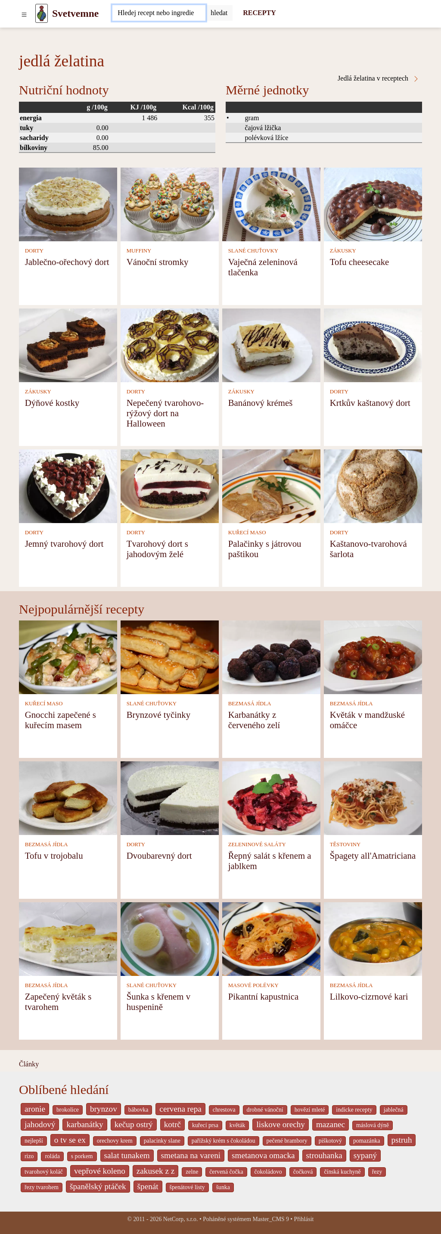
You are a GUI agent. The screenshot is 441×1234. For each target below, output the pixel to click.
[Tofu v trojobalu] (68, 797)
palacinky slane (162, 1140)
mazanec (330, 1124)
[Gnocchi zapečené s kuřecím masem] (68, 656)
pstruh (401, 1139)
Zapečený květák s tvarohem (58, 1001)
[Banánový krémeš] (271, 344)
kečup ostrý (134, 1124)
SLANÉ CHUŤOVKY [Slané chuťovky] (253, 251)
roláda (52, 1156)
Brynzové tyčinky (158, 715)
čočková (303, 1172)
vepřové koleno (99, 1170)
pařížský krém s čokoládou (223, 1140)
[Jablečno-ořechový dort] (68, 203)
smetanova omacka (263, 1155)
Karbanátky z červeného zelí (254, 720)
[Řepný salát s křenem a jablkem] (271, 797)
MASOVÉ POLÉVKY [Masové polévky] (253, 985)
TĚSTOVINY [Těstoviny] (345, 844)
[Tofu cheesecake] (373, 203)
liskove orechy (280, 1124)
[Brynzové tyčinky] (170, 656)
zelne (192, 1172)
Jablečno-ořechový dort (67, 262)
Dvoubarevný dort (159, 855)
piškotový (330, 1140)
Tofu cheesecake (359, 262)
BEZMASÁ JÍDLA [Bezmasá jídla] (249, 704)
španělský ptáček (98, 1186)
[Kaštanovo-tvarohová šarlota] (373, 485)
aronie (35, 1108)
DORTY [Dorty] (34, 251)
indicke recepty (354, 1109)
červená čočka (226, 1172)
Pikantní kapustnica (263, 996)
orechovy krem (115, 1140)
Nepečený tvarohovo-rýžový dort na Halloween (165, 413)
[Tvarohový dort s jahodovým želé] (170, 485)
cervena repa (180, 1108)
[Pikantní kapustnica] (271, 938)
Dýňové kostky (52, 403)
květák (237, 1125)
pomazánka (366, 1140)
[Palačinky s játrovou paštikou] (271, 485)
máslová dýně (372, 1125)
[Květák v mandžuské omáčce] (373, 656)
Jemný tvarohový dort (64, 543)
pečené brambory (287, 1140)
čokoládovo (268, 1172)
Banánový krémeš (260, 403)
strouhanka (324, 1155)
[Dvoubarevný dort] (170, 797)
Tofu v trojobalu (54, 855)
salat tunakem (127, 1155)
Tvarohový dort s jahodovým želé (157, 549)
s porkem (82, 1156)
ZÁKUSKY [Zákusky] (343, 251)
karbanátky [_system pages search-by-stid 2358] (84, 1124)
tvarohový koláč (44, 1172)
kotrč (172, 1124)
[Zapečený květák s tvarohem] (68, 938)
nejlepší (34, 1140)
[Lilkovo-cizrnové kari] (373, 938)
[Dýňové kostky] (68, 344)
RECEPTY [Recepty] (259, 12)
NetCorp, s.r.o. (180, 1219)
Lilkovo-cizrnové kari (369, 996)
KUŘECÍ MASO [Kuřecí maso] (247, 533)
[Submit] (219, 13)
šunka (223, 1187)
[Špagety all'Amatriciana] (373, 797)
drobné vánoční (265, 1109)
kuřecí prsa (205, 1125)
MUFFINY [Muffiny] (139, 251)
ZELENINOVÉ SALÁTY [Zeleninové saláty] (257, 844)
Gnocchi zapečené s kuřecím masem (60, 720)
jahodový (40, 1124)
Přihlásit (304, 1219)
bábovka (138, 1109)
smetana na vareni (191, 1155)
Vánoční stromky (158, 262)
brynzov (103, 1108)
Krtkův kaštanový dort (370, 403)
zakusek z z (155, 1170)
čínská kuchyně (342, 1172)
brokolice (67, 1109)
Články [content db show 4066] (29, 1064)
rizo (29, 1156)
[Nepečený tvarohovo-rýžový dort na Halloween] (170, 344)
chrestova (224, 1109)
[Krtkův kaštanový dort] (373, 344)
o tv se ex (70, 1139)
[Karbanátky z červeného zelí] (271, 656)
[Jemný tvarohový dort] (68, 485)
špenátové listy (187, 1187)
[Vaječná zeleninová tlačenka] (271, 203)
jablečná (394, 1109)
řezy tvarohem (42, 1187)
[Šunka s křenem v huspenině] (170, 938)
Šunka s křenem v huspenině (158, 1001)
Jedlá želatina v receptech (378, 78)
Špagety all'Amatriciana (373, 855)
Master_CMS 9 (270, 1219)
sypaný (365, 1155)
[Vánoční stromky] (170, 203)
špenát (147, 1186)
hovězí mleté (310, 1109)
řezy (377, 1172)
